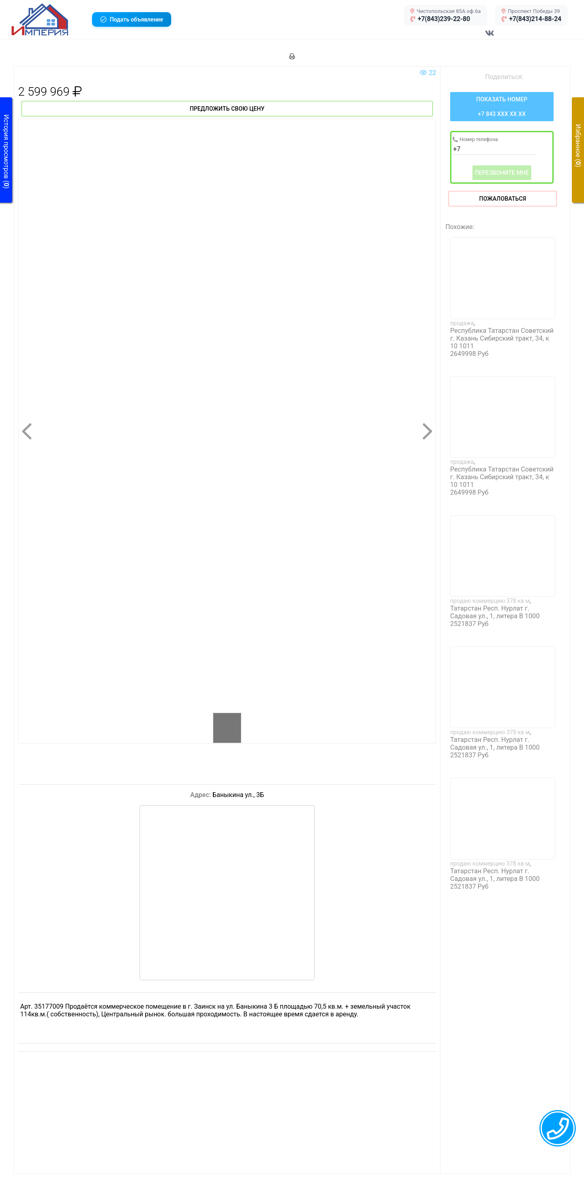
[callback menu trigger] (557, 1128)
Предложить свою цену (227, 108)
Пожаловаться (502, 198)
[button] (48, 19)
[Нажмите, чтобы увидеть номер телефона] (501, 106)
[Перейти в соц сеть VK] (490, 37)
